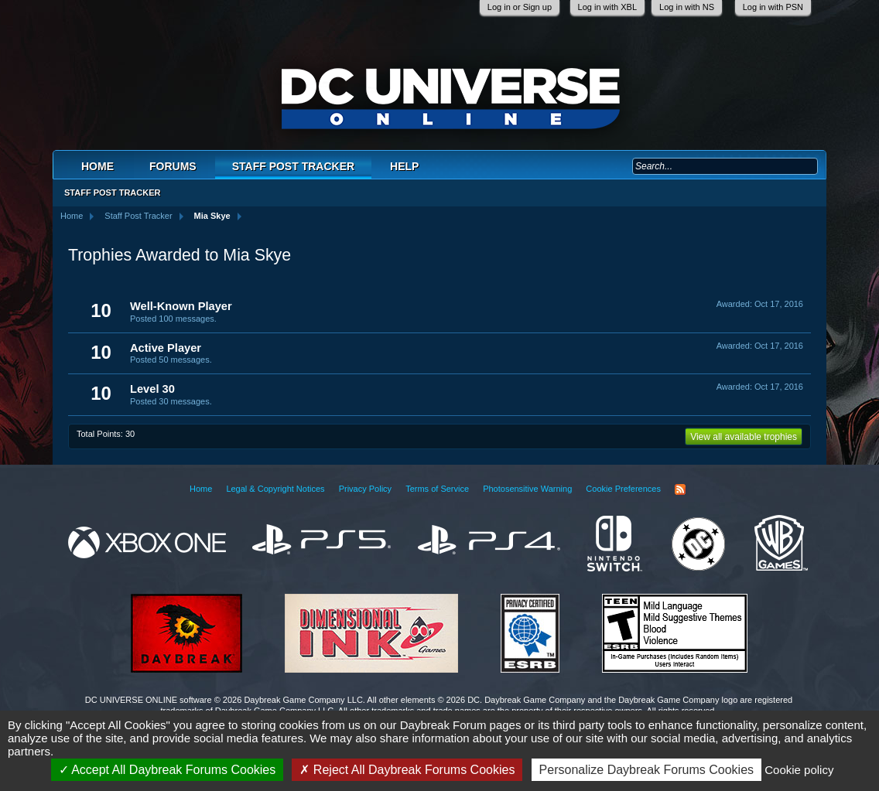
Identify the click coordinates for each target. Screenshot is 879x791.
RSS (680, 489)
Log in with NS (686, 7)
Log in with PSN (773, 7)
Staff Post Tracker (293, 166)
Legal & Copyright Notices (275, 488)
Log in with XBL (607, 7)
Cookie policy (798, 769)
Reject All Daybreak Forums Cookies (407, 769)
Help (404, 166)
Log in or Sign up (519, 7)
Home (97, 166)
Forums (173, 166)
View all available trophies (743, 436)
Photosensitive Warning (527, 488)
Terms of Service (437, 488)
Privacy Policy (365, 488)
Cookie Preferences (623, 488)
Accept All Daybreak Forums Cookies (167, 769)
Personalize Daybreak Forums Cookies (646, 769)
